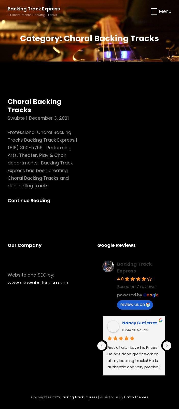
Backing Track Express (34, 9)
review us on (135, 304)
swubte (16, 118)
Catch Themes (136, 397)
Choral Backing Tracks (34, 106)
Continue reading (33, 200)
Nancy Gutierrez (139, 323)
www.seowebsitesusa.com (38, 282)
